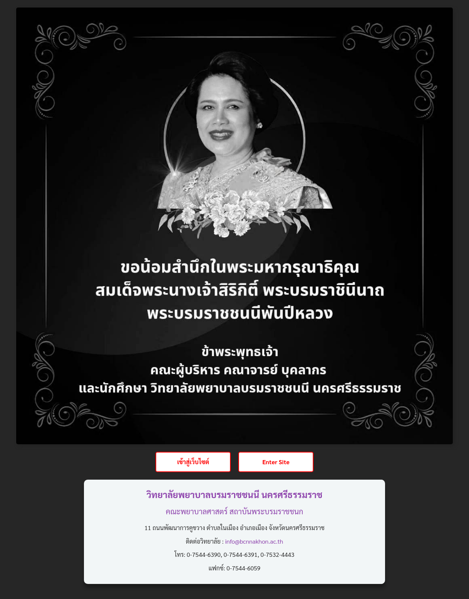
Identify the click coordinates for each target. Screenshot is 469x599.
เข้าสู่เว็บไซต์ (193, 462)
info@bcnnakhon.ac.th (254, 541)
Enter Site (275, 462)
